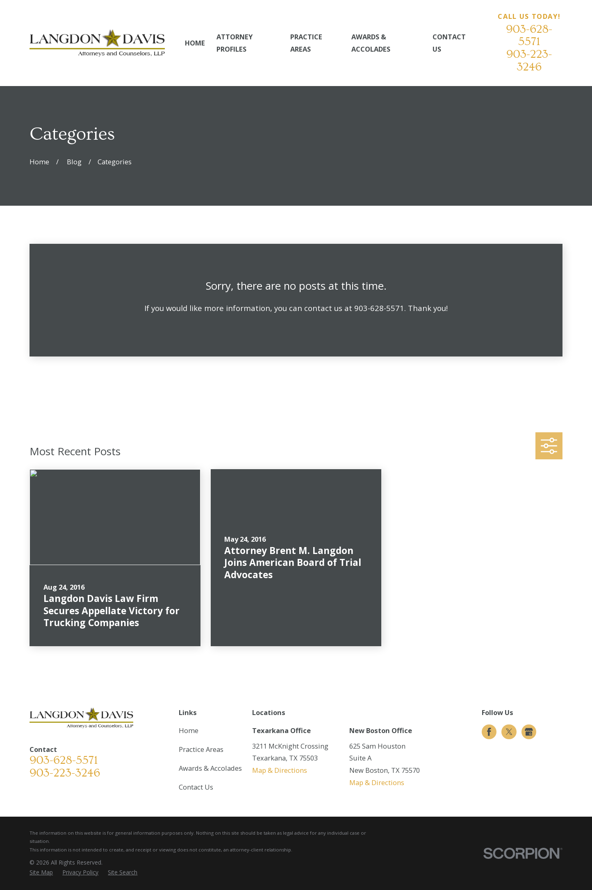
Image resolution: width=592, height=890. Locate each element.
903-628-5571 (529, 35)
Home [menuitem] (195, 43)
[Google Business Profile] (529, 732)
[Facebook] (489, 732)
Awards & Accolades (210, 768)
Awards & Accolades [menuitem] (370, 43)
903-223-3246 (529, 60)
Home (188, 730)
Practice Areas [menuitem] (306, 43)
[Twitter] (509, 732)
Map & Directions (279, 770)
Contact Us (196, 787)
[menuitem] (41, 872)
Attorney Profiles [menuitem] (234, 43)
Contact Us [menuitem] (449, 43)
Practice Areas (201, 749)
